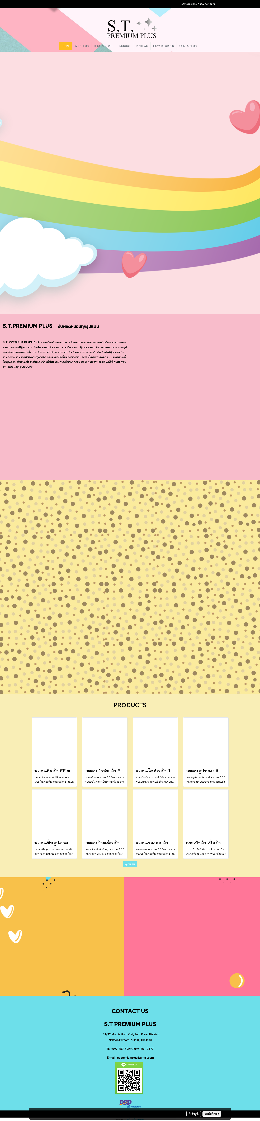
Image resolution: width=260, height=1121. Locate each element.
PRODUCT (124, 46)
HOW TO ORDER (163, 46)
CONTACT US (188, 46)
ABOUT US (82, 46)
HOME (66, 46)
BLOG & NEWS (103, 46)
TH (222, 4)
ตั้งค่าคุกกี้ (193, 1113)
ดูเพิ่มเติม (130, 864)
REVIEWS (142, 46)
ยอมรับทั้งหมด (212, 1113)
